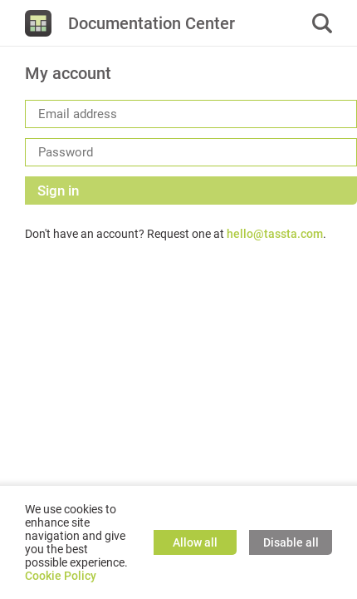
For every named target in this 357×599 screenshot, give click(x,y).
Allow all (195, 542)
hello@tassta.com (275, 233)
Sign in (58, 190)
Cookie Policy (60, 575)
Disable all (291, 542)
